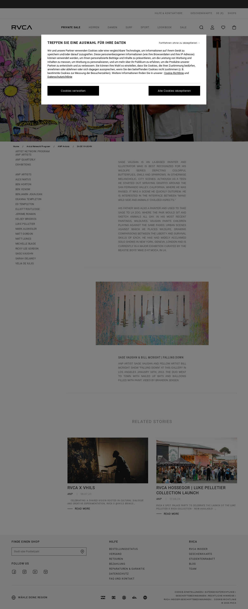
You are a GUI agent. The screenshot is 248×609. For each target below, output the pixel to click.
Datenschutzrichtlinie (59, 76)
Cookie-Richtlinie (174, 73)
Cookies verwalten (73, 91)
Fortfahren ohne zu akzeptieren (178, 43)
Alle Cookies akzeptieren (174, 91)
